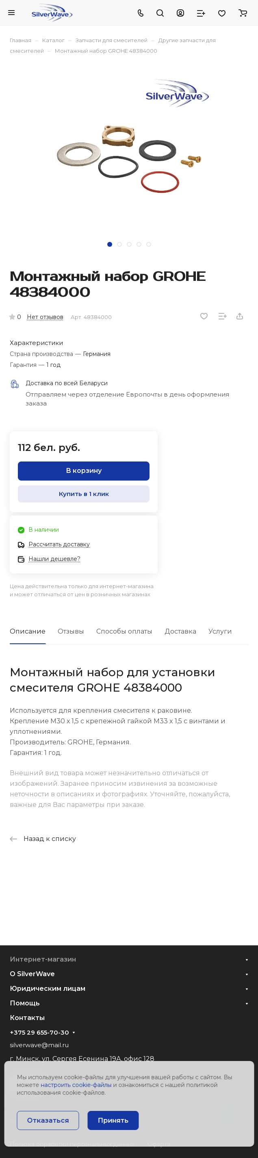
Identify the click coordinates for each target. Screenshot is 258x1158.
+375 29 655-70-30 (39, 1032)
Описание (28, 631)
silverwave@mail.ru (39, 1045)
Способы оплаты (124, 631)
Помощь (25, 1003)
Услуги (220, 631)
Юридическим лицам (47, 988)
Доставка (180, 631)
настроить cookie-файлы (76, 1085)
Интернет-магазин (43, 959)
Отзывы (71, 631)
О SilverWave (32, 974)
